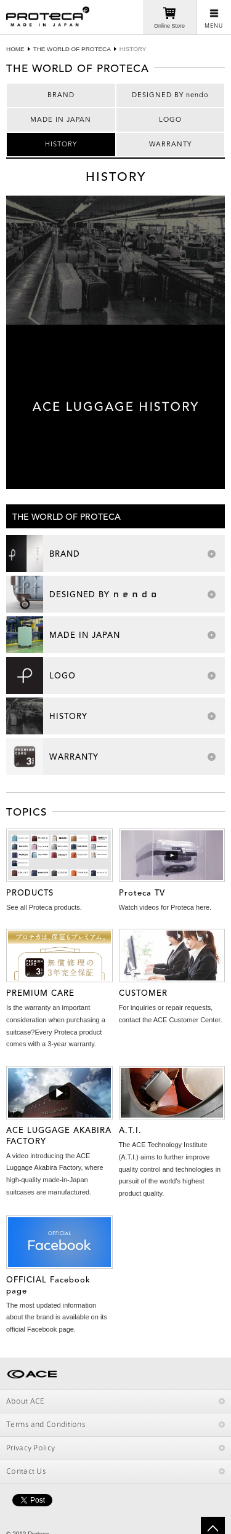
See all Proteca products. (44, 907)
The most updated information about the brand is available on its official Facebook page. (56, 1317)
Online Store (169, 26)
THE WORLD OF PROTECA (72, 49)
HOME (15, 49)
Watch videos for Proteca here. (165, 907)
